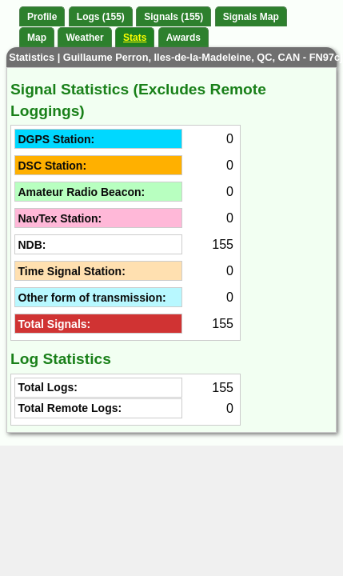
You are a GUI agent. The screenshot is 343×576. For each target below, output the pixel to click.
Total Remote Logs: (70, 408)
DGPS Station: (56, 139)
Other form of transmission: (92, 297)
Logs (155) (101, 16)
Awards (183, 37)
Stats (134, 37)
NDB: (32, 244)
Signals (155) (173, 16)
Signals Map (251, 16)
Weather (84, 37)
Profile (42, 16)
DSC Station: (52, 165)
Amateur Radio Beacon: (82, 192)
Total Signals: (54, 324)
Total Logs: (48, 387)
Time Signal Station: (72, 271)
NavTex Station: (60, 218)
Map (36, 37)
